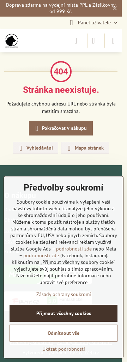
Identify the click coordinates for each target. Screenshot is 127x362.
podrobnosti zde (74, 249)
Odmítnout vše (63, 333)
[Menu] (113, 41)
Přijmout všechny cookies (63, 313)
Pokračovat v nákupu (60, 128)
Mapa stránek (85, 148)
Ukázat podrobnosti (63, 349)
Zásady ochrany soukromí (63, 294)
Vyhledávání (35, 148)
